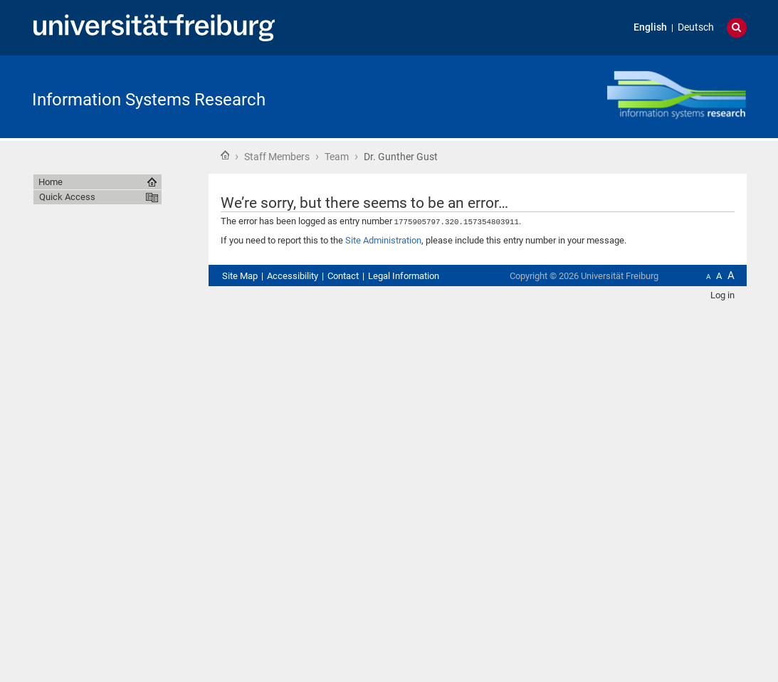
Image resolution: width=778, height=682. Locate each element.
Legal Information (403, 275)
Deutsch (696, 27)
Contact (343, 275)
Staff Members (277, 156)
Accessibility (292, 275)
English (650, 27)
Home (225, 155)
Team (337, 156)
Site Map (240, 275)
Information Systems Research (149, 100)
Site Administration (383, 239)
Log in (722, 294)
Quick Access (67, 197)
